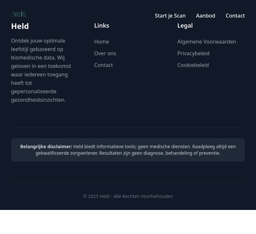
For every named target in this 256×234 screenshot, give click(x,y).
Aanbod (205, 15)
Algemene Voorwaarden (206, 41)
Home (101, 41)
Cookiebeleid (193, 65)
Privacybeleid (193, 53)
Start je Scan (170, 15)
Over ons (105, 53)
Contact (235, 15)
